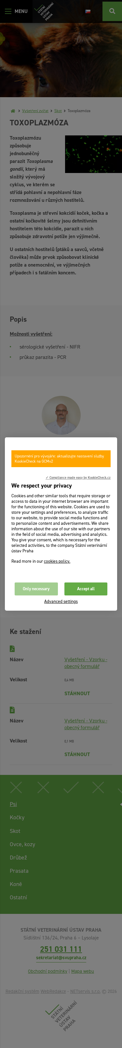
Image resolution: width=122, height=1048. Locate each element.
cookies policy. (57, 561)
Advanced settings (61, 601)
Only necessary (36, 589)
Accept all (86, 589)
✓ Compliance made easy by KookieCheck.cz (78, 477)
